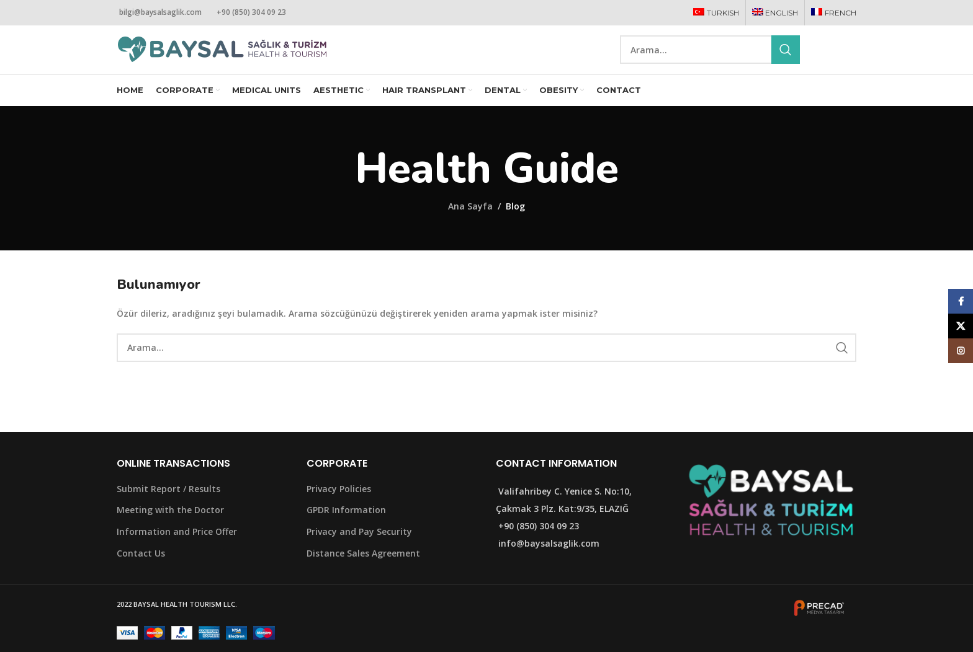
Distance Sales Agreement (363, 569)
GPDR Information (346, 526)
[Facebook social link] (818, 58)
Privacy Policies (339, 505)
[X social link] (833, 58)
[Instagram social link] (848, 58)
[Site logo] (222, 57)
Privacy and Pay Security (359, 548)
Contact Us (141, 569)
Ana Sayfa (470, 223)
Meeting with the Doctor (170, 526)
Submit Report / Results (168, 505)
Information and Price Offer (177, 548)
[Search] (710, 58)
